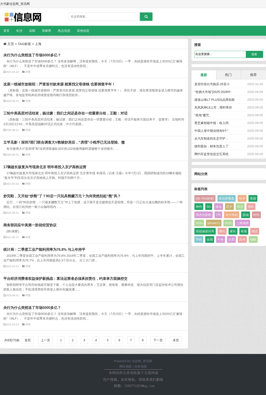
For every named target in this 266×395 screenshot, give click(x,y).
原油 (246, 215)
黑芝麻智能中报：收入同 (211, 123)
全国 (210, 239)
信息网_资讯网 (142, 361)
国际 (251, 206)
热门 (228, 75)
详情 (28, 71)
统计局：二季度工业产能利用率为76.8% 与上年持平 (44, 249)
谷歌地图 (140, 366)
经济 (242, 198)
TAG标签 (24, 44)
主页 (10, 44)
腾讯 (222, 231)
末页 (176, 340)
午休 (220, 239)
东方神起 (231, 215)
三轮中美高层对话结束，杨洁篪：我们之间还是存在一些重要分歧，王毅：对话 (65, 113)
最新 (203, 75)
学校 (199, 239)
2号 (218, 215)
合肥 (231, 239)
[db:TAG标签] (205, 198)
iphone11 (213, 223)
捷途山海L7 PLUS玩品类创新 (214, 99)
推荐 (253, 75)
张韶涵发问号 (205, 231)
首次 (240, 206)
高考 (242, 239)
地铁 (253, 239)
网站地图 (125, 366)
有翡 (244, 231)
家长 (233, 231)
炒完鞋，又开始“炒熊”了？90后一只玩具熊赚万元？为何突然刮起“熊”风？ (62, 196)
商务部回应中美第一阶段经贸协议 (30, 225)
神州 (199, 206)
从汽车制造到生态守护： (211, 138)
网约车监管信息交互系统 (211, 154)
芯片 (229, 206)
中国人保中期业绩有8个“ (211, 130)
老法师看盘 (226, 198)
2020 (228, 223)
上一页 (45, 340)
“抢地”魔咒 (201, 115)
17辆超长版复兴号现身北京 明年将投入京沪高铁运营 (44, 167)
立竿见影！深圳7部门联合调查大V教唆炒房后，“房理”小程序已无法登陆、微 (64, 142)
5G (209, 206)
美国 (253, 198)
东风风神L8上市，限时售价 (213, 107)
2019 (199, 223)
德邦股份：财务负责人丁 (211, 146)
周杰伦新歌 (203, 215)
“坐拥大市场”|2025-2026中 (212, 92)
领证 (255, 231)
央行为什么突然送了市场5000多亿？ (32, 55)
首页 (6, 30)
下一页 (158, 340)
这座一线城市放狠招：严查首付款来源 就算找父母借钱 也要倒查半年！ (59, 84)
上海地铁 (242, 223)
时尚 (256, 215)
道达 (218, 206)
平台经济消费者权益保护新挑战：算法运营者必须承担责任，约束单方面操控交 (65, 278)
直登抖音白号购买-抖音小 (212, 84)
